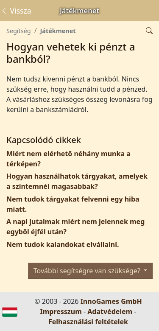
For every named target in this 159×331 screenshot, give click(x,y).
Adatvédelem (109, 311)
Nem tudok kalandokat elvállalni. (62, 244)
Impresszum (60, 311)
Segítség (18, 31)
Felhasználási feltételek (88, 321)
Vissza (15, 11)
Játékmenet (58, 31)
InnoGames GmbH (111, 301)
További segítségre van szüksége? (87, 270)
